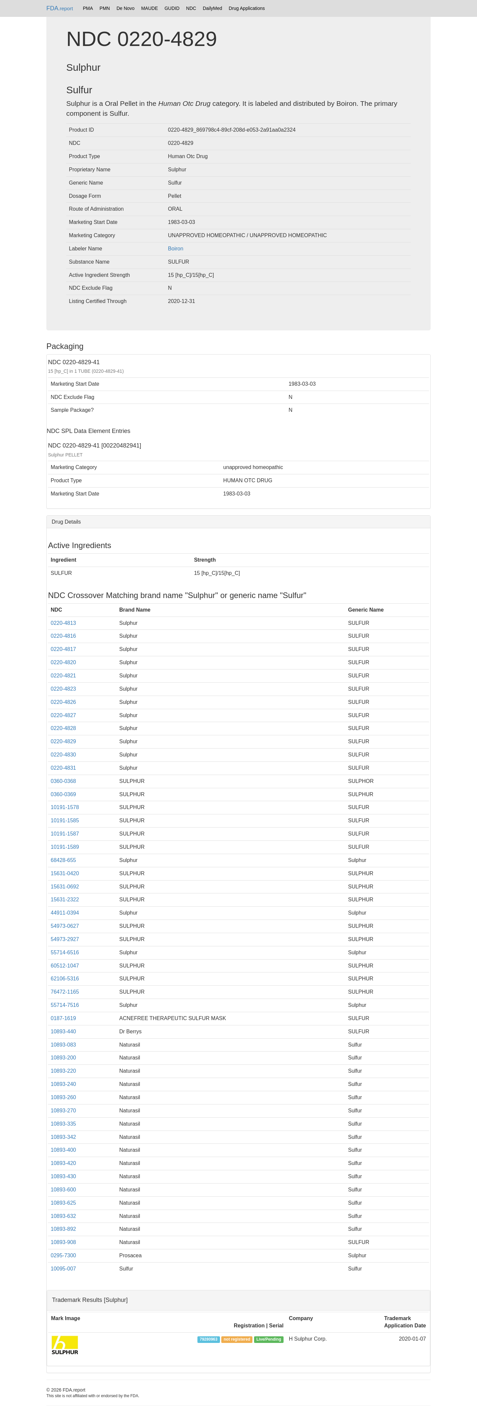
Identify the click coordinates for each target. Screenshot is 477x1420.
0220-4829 (63, 741)
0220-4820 (63, 662)
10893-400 (63, 1150)
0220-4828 (63, 728)
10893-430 (63, 1176)
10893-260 (63, 1097)
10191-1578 (65, 807)
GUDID (172, 8)
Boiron (175, 248)
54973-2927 (65, 939)
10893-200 (63, 1057)
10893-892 (63, 1229)
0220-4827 (63, 715)
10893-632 (63, 1216)
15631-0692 (65, 886)
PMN (105, 8)
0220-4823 (63, 689)
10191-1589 (65, 847)
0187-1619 (63, 1018)
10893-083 (63, 1045)
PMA (88, 8)
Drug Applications (247, 8)
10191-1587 (65, 834)
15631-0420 (65, 873)
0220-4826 (63, 702)
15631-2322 (65, 899)
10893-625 (63, 1203)
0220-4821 (63, 675)
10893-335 (63, 1124)
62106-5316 (65, 978)
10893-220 (63, 1071)
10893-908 (63, 1242)
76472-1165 (65, 992)
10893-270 (63, 1110)
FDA (59, 8)
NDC (191, 8)
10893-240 (63, 1084)
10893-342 (63, 1137)
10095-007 (63, 1268)
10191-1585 (65, 820)
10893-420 (63, 1163)
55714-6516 (65, 952)
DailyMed (212, 8)
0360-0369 (63, 794)
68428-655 (63, 860)
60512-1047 (65, 965)
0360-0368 (63, 781)
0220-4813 (63, 623)
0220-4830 (63, 754)
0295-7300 (63, 1255)
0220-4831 (63, 768)
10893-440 (63, 1031)
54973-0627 (65, 926)
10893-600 (63, 1189)
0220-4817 (63, 649)
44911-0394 (65, 913)
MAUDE (149, 8)
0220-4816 (63, 636)
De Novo (125, 8)
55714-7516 (65, 1005)
